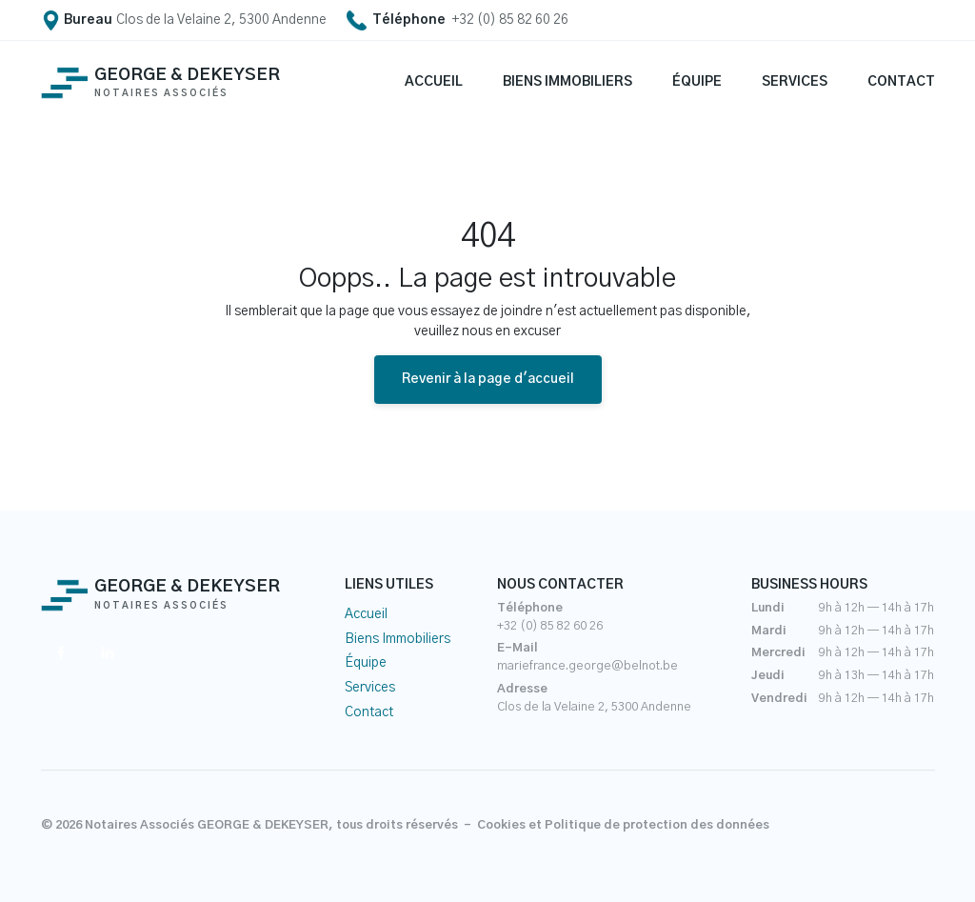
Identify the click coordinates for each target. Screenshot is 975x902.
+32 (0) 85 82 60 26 (550, 626)
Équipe (366, 663)
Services (370, 687)
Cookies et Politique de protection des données (623, 825)
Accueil (366, 614)
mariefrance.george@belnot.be (587, 666)
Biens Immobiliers (397, 639)
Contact (369, 712)
